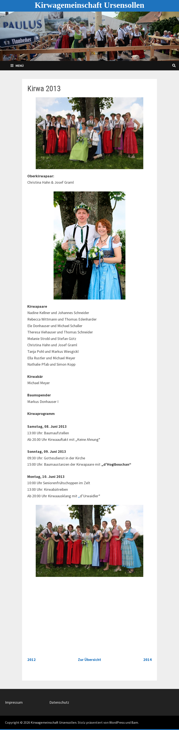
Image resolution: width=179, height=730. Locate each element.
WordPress (117, 722)
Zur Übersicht (89, 659)
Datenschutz (59, 702)
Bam (134, 722)
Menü (17, 65)
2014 (147, 659)
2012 (31, 659)
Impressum (14, 702)
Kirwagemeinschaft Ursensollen (89, 5)
